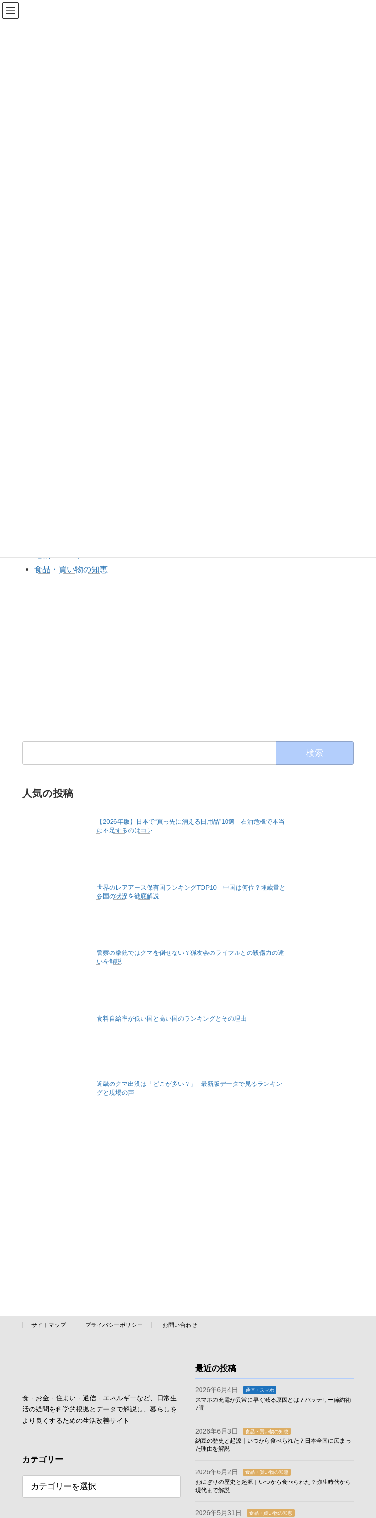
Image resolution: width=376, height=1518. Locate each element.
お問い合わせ (180, 1325)
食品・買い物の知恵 (71, 569)
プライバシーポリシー (114, 1325)
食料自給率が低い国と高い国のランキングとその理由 (172, 1018)
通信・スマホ (259, 1390)
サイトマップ (48, 1325)
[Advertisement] (188, 658)
